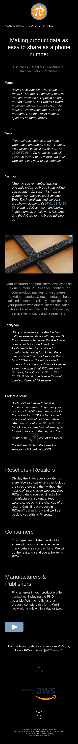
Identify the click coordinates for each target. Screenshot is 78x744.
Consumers (55, 67)
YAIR (8, 26)
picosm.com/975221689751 (35, 105)
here (50, 548)
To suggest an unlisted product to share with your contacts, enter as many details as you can (36, 544)
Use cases (20, 67)
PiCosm (21, 26)
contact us (19, 596)
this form (44, 604)
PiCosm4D (54, 650)
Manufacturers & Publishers (39, 71)
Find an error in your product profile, (37, 592)
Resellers (37, 67)
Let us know (34, 510)
